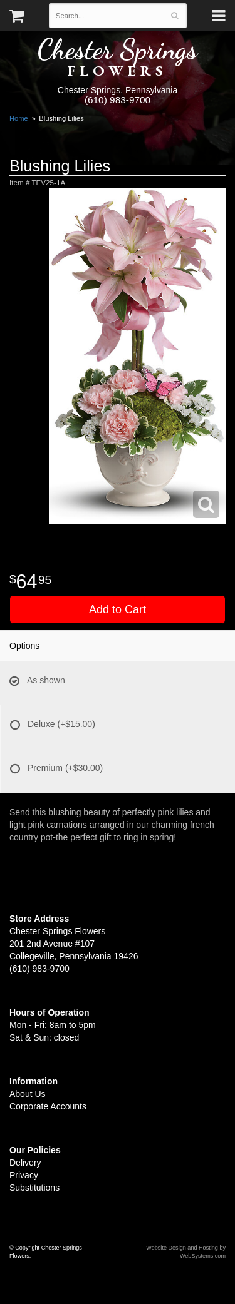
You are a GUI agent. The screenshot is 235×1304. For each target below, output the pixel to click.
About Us (27, 1094)
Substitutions (34, 1188)
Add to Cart (117, 609)
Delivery (25, 1163)
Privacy (23, 1175)
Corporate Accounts (47, 1106)
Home (18, 118)
